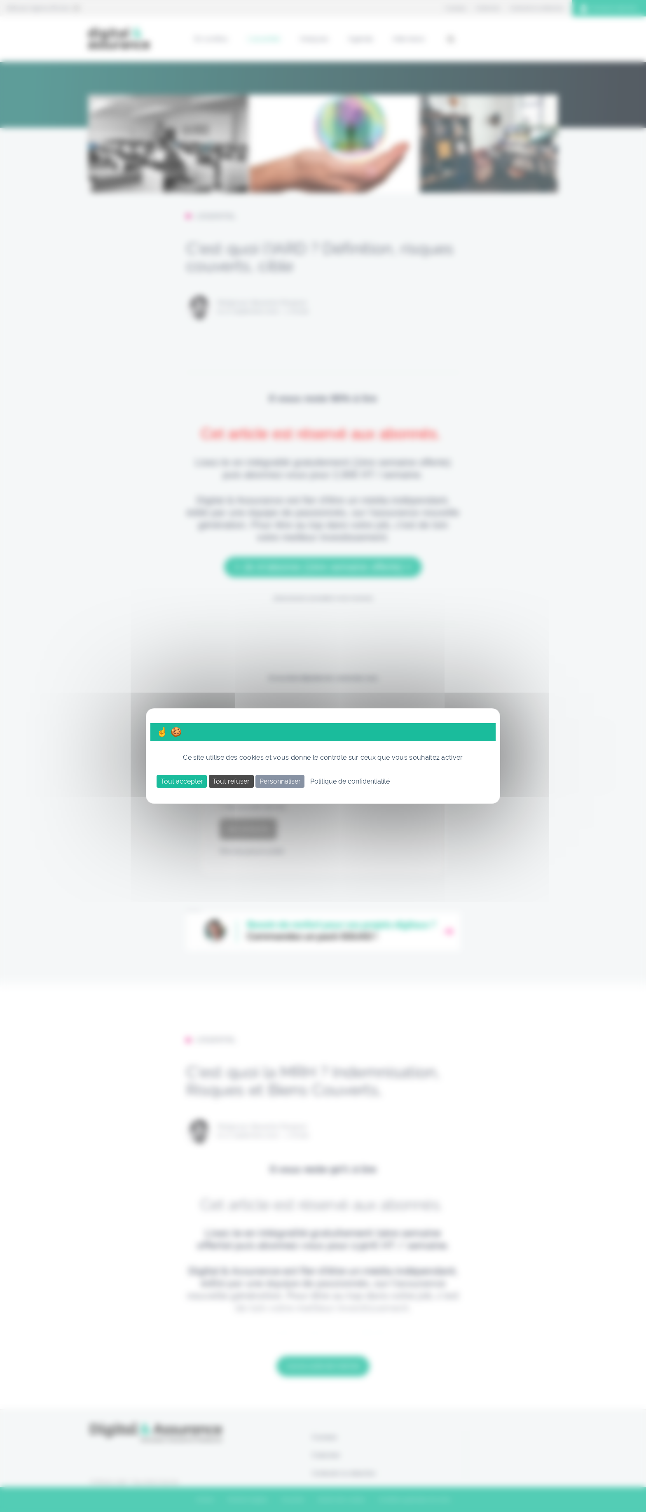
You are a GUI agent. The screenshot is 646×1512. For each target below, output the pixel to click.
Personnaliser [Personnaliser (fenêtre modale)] (280, 781)
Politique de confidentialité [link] (350, 781)
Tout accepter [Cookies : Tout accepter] (182, 781)
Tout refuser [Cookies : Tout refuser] (231, 781)
